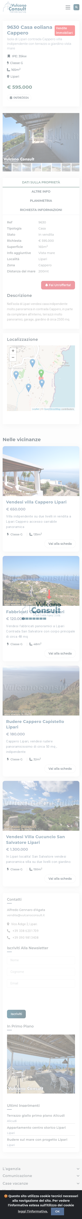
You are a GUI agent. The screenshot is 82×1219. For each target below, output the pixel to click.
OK (57, 1211)
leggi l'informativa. (33, 1211)
